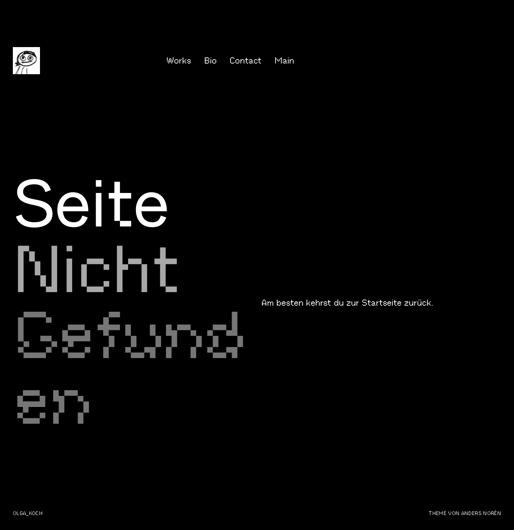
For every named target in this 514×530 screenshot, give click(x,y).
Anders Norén (481, 513)
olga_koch (27, 513)
